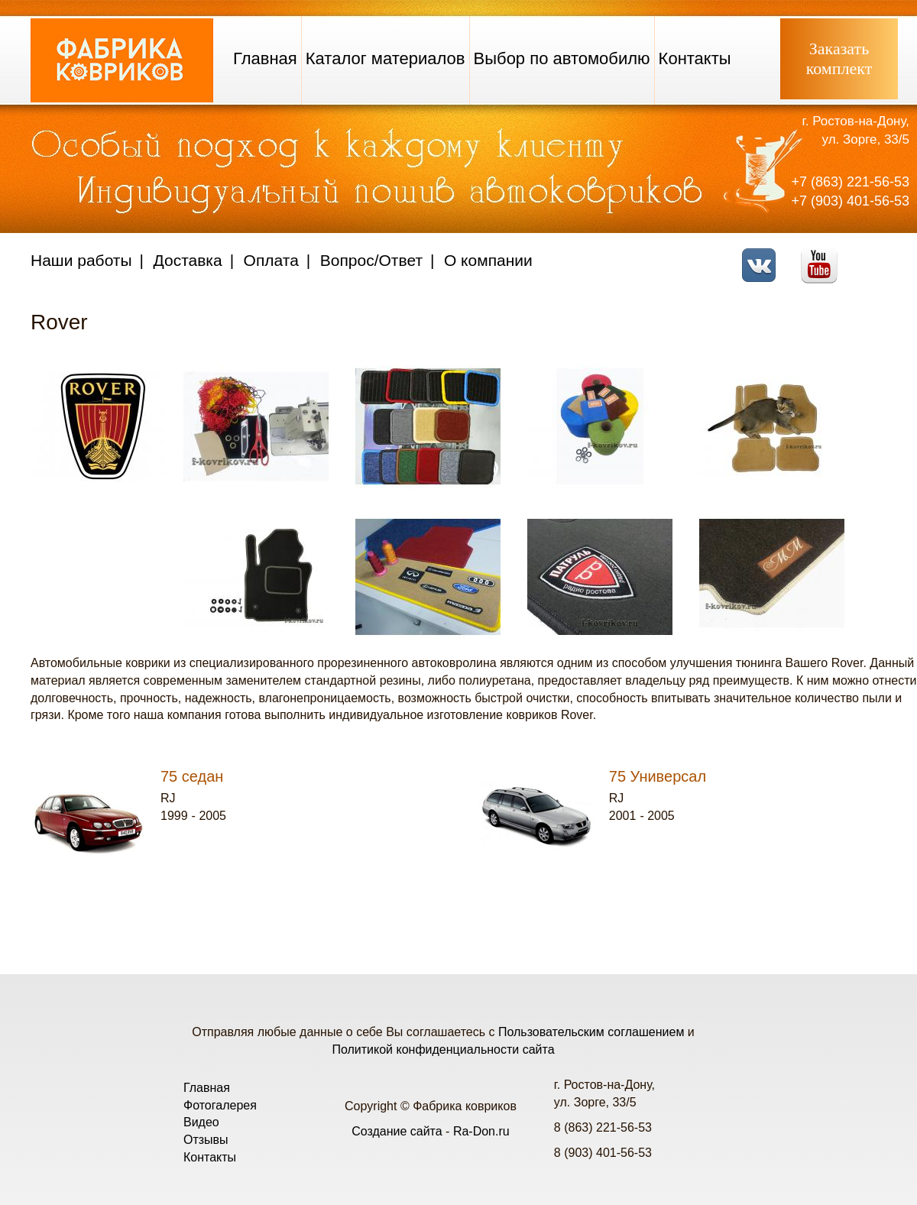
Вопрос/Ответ (371, 260)
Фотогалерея (220, 1105)
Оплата (271, 260)
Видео (201, 1122)
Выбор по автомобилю (562, 58)
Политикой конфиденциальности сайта (443, 1049)
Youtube (823, 255)
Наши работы (81, 260)
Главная (265, 58)
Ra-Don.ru (481, 1131)
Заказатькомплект (839, 58)
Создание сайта (397, 1131)
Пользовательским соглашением (591, 1031)
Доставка (188, 260)
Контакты (695, 58)
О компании (488, 260)
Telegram (883, 255)
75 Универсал (657, 776)
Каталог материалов (385, 58)
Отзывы (205, 1139)
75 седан (191, 776)
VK (763, 255)
